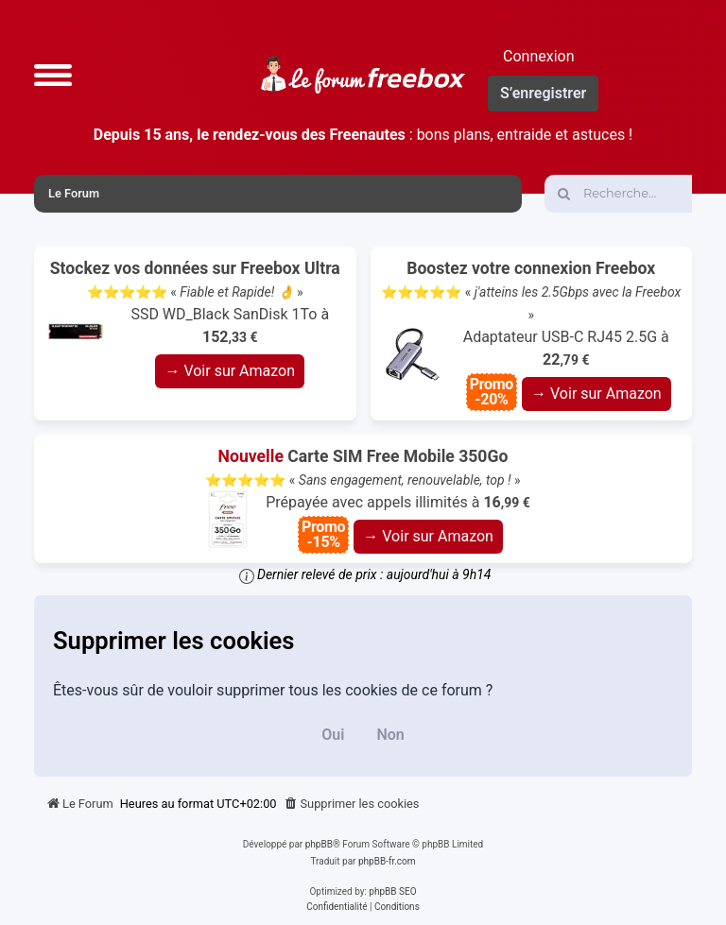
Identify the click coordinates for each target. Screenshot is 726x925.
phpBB (319, 844)
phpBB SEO (392, 891)
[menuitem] (352, 804)
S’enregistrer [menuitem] (543, 93)
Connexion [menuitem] (538, 56)
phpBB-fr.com (387, 861)
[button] (53, 75)
